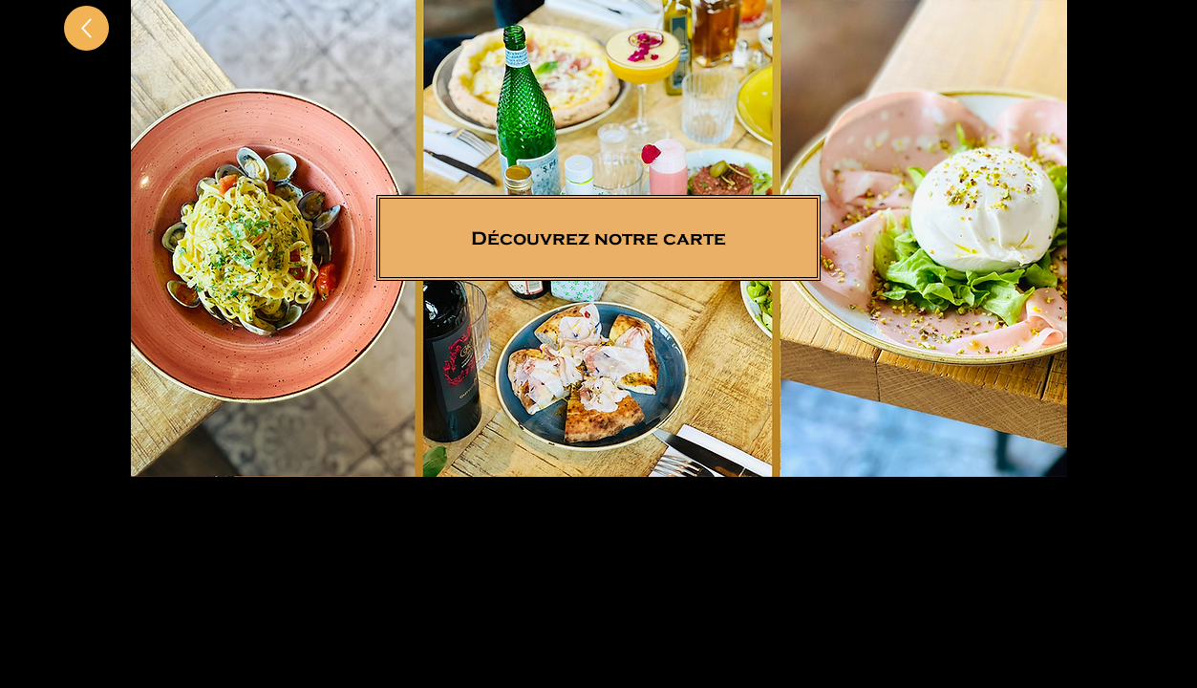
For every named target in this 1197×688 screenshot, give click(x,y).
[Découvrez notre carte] (598, 238)
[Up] (86, 28)
